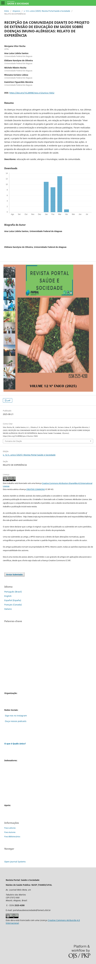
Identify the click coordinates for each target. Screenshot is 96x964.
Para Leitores (10, 828)
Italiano (8, 609)
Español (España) (12, 600)
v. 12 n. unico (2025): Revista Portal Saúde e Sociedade (47, 11)
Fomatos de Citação (13, 441)
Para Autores (9, 832)
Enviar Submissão (14, 574)
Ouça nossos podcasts (15, 721)
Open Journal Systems (15, 861)
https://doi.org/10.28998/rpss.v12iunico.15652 (31, 92)
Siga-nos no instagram (15, 715)
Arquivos (16, 11)
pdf (8, 400)
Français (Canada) (13, 604)
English (8, 596)
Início (6, 11)
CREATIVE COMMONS (35, 489)
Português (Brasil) (13, 591)
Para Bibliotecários (12, 836)
